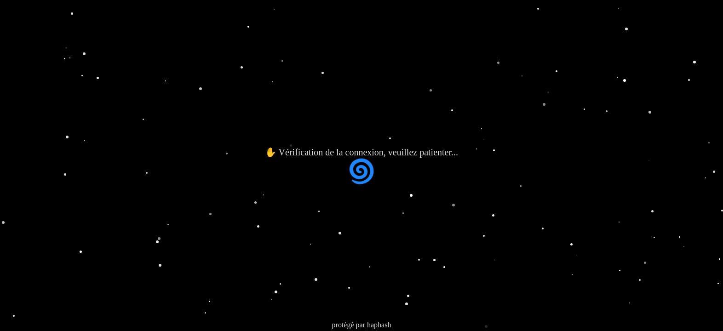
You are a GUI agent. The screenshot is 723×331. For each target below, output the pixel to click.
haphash (379, 325)
